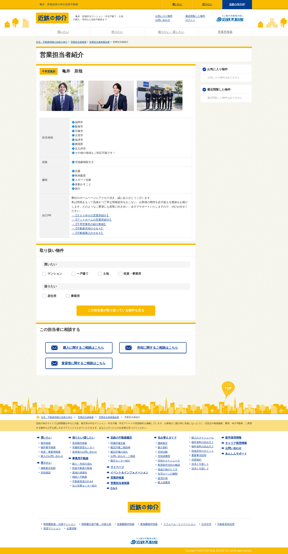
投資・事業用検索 (51, 451)
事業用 (75, 296)
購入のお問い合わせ (52, 456)
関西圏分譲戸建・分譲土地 (96, 524)
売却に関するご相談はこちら (157, 347)
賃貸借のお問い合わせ (84, 451)
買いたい (177, 4)
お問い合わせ (162, 20)
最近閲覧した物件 (195, 16)
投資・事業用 (132, 273)
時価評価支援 (117, 443)
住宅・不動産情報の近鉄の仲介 (52, 42)
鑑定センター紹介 (120, 460)
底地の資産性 (79, 472)
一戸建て (82, 273)
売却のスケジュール (169, 460)
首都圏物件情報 (125, 524)
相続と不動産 (79, 476)
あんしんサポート (236, 453)
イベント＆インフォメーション (129, 472)
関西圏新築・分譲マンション (59, 524)
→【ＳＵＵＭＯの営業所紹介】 (90, 215)
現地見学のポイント (202, 451)
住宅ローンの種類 (168, 473)
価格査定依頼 (48, 468)
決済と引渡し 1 (199, 464)
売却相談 (46, 472)
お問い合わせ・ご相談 (122, 456)
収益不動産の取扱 (82, 468)
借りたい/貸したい (83, 437)
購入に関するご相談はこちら (83, 347)
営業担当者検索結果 (99, 42)
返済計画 (163, 478)
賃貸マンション (52, 528)
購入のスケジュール (202, 437)
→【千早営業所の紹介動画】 (89, 224)
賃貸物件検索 (79, 443)
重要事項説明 (198, 455)
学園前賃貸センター (83, 447)
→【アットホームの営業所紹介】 (92, 219)
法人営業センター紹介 (84, 485)
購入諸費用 (164, 482)
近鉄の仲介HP (237, 4)
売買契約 (196, 459)
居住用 (51, 296)
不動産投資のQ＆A (82, 481)
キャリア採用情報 (236, 443)
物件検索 (46, 443)
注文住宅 (206, 524)
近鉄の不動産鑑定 (121, 437)
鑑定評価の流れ (119, 451)
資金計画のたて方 (168, 469)
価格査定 (163, 443)
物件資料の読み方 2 (202, 446)
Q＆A (113, 488)
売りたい (207, 4)
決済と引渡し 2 (199, 468)
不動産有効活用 (225, 524)
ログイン (190, 20)
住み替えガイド (167, 437)
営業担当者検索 (78, 42)
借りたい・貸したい (171, 32)
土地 (106, 273)
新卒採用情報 (233, 437)
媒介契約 (163, 447)
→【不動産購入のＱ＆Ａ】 (88, 233)
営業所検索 (225, 32)
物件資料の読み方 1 (202, 442)
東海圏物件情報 (149, 524)
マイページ (117, 467)
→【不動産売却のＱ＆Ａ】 (88, 228)
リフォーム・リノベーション (179, 524)
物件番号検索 (48, 447)
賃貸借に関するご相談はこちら (83, 363)
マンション (54, 273)
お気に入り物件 (164, 16)
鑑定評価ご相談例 (120, 447)
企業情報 (71, 528)
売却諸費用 (164, 456)
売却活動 (163, 451)
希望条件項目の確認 (169, 465)
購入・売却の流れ (82, 463)
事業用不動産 (80, 458)
